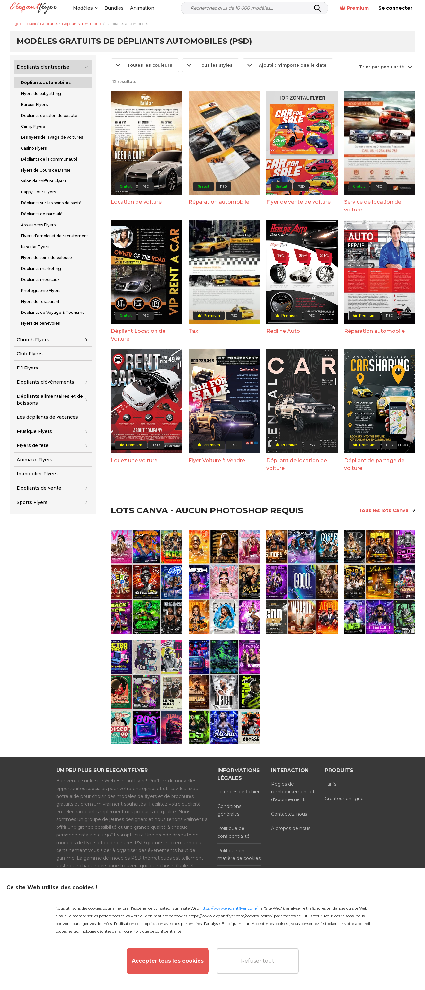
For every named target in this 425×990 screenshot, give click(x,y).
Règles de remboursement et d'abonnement (292, 791)
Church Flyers (33, 339)
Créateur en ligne (344, 798)
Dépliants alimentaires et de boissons (50, 399)
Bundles (114, 8)
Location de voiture (136, 202)
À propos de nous (290, 828)
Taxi (194, 331)
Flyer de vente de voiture (298, 202)
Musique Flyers (34, 431)
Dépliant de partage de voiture (374, 464)
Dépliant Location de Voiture (138, 335)
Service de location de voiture (372, 206)
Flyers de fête (33, 445)
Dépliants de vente (39, 488)
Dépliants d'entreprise (43, 67)
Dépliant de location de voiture (296, 464)
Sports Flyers (32, 502)
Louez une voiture (134, 460)
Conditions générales (229, 810)
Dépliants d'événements (45, 382)
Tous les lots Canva (387, 510)
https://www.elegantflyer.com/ (228, 908)
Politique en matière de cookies (239, 854)
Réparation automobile (219, 202)
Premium (354, 8)
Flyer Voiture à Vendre (217, 460)
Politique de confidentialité (233, 832)
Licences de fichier (238, 792)
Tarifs (330, 784)
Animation (142, 8)
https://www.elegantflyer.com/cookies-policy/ (230, 915)
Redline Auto (283, 331)
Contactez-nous (289, 814)
